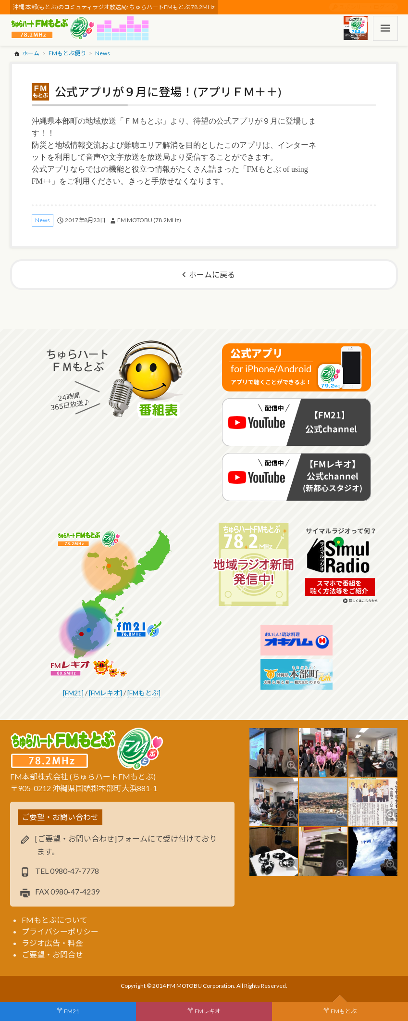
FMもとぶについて (54, 919)
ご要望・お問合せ (52, 954)
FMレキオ (208, 1011)
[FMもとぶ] (144, 693)
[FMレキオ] (105, 693)
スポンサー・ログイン (367, 7)
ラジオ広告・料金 (52, 942)
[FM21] (73, 693)
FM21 (71, 1011)
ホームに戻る (212, 274)
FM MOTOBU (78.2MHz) (149, 220)
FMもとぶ (344, 1011)
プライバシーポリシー (60, 931)
